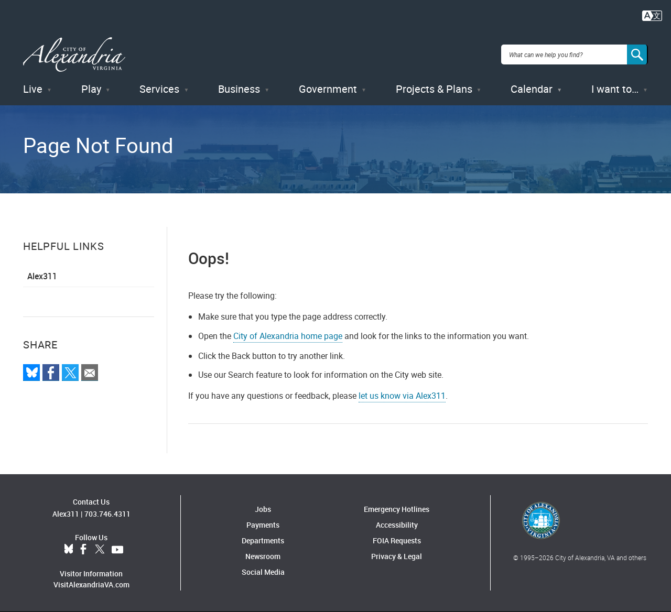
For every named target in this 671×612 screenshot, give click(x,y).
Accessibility (397, 525)
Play (91, 89)
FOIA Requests (397, 540)
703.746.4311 (107, 514)
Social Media (263, 572)
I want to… (614, 89)
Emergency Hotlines (396, 509)
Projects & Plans (434, 89)
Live (32, 89)
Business (239, 89)
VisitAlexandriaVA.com (91, 584)
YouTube (117, 549)
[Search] (637, 54)
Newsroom (262, 556)
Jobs (263, 509)
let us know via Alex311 (402, 395)
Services (159, 89)
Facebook (83, 549)
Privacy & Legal (396, 556)
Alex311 (42, 276)
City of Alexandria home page (287, 336)
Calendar (532, 89)
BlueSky (68, 549)
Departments (263, 540)
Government (328, 89)
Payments (262, 525)
